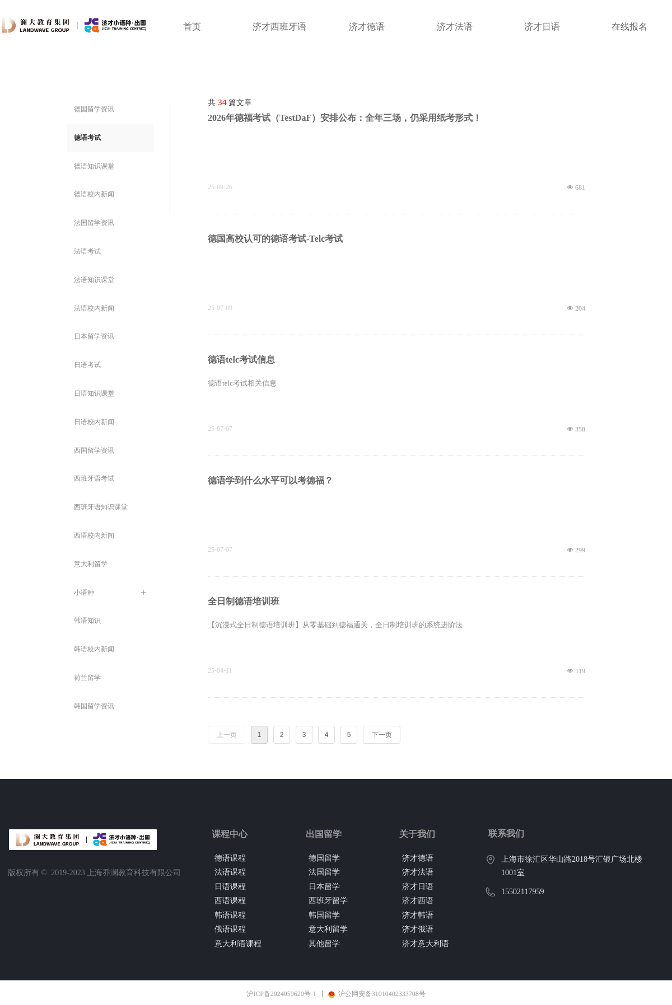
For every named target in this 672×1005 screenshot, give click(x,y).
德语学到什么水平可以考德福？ (270, 480)
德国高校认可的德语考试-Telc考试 (275, 238)
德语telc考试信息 (241, 359)
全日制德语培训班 (243, 601)
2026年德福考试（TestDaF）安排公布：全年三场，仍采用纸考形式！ (345, 118)
